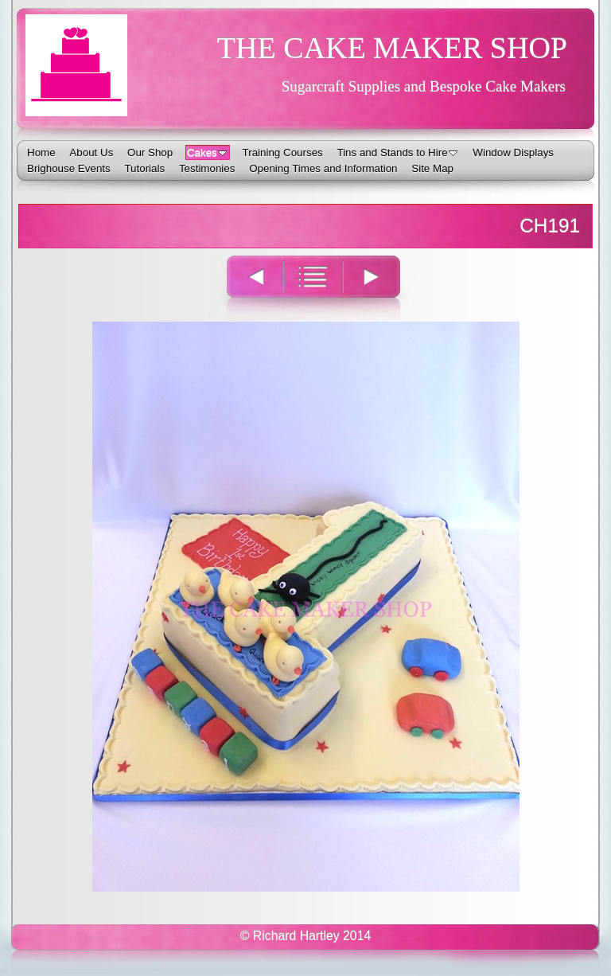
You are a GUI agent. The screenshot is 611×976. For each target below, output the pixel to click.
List (313, 287)
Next (380, 287)
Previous (245, 287)
